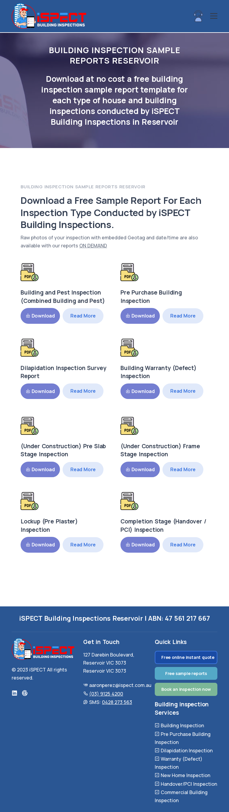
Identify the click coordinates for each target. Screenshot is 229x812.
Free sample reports (186, 673)
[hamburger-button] (213, 16)
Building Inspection (182, 725)
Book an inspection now (186, 689)
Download (40, 315)
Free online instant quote (187, 657)
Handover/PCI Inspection (189, 784)
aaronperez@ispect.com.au (120, 685)
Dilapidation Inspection (187, 750)
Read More (83, 315)
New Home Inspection (185, 775)
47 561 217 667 (187, 618)
